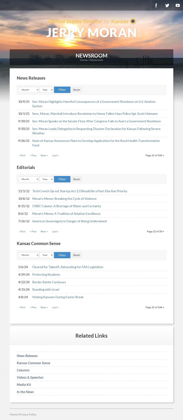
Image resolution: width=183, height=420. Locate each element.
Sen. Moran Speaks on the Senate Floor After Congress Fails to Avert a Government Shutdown (96, 121)
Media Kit (24, 384)
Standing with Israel (45, 289)
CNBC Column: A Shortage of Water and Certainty (66, 206)
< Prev (33, 155)
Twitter (167, 5)
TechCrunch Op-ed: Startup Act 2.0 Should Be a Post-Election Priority (79, 191)
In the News (25, 392)
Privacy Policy (27, 414)
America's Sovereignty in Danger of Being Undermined (69, 221)
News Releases (27, 355)
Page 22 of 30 (155, 231)
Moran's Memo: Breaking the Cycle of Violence (64, 198)
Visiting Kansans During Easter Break (57, 297)
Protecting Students (46, 274)
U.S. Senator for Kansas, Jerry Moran (91, 28)
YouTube (177, 5)
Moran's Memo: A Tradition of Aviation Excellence (66, 213)
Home (83, 59)
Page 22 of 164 (155, 307)
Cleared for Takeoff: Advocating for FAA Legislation (67, 267)
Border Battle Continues (49, 282)
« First (22, 155)
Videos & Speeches (30, 377)
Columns (23, 370)
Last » (55, 155)
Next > (44, 155)
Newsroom (96, 59)
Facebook (156, 5)
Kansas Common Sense (33, 363)
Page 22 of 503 (155, 155)
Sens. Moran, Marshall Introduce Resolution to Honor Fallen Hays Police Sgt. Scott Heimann (95, 113)
